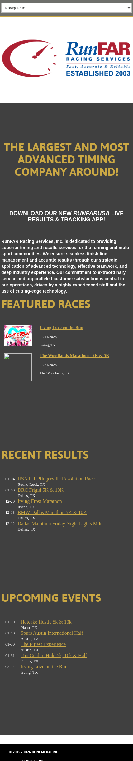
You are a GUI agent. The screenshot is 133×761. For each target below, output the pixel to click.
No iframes (66, 373)
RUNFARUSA (91, 213)
